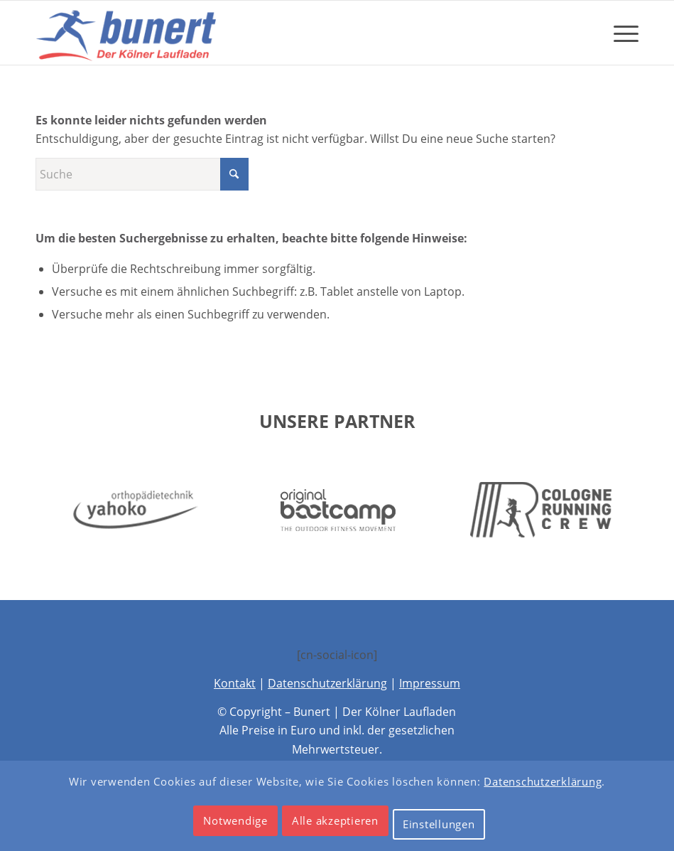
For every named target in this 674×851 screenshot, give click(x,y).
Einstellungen (439, 824)
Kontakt (235, 683)
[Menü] (618, 33)
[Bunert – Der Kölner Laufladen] (129, 33)
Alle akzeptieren (335, 820)
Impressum (429, 683)
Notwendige (235, 820)
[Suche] (142, 174)
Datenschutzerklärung (327, 683)
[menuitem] (618, 33)
